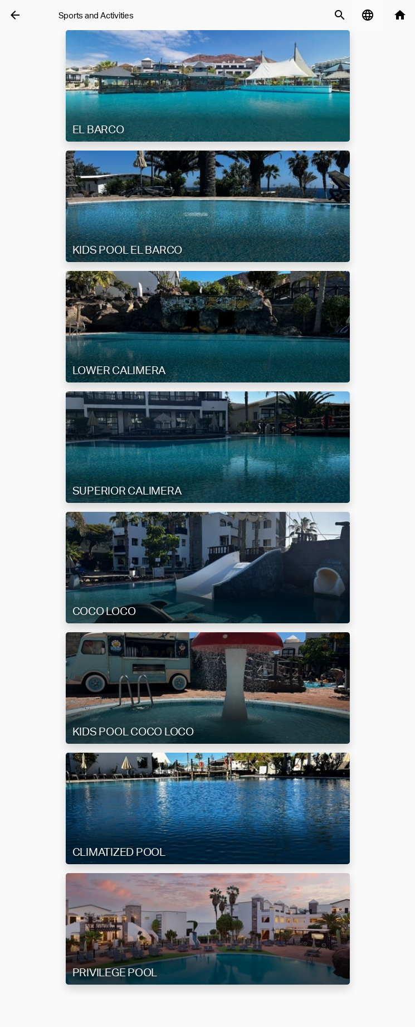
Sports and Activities (96, 15)
